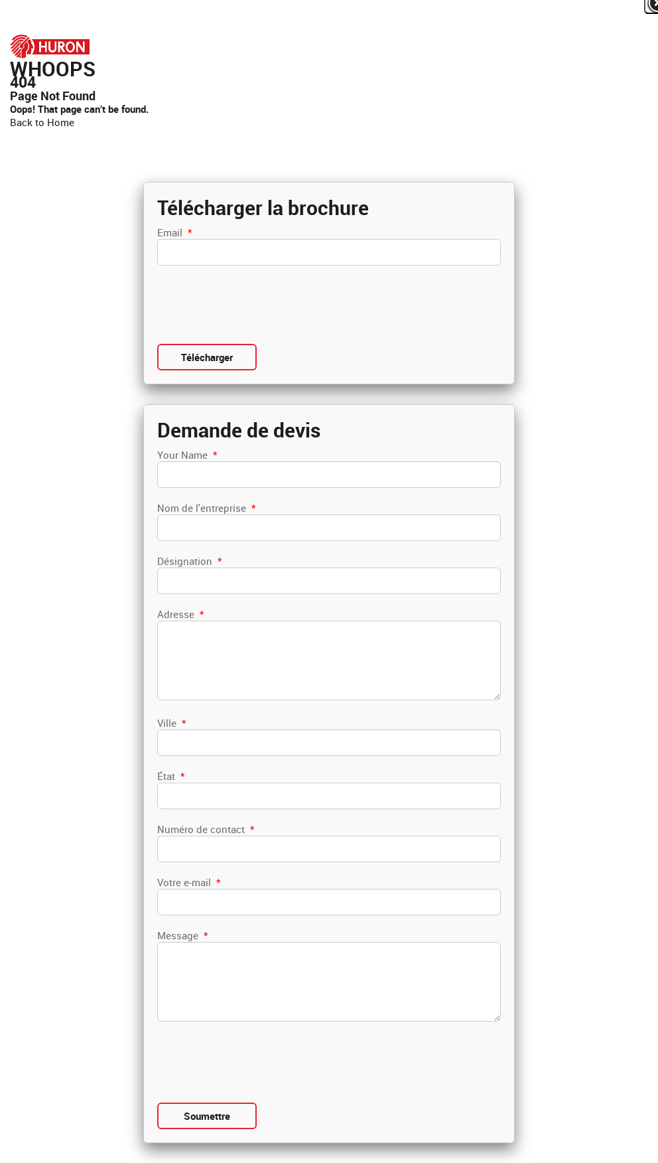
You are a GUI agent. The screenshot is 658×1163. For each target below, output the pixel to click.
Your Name (187, 454)
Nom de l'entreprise (206, 507)
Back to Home (42, 122)
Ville (171, 723)
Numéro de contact (205, 829)
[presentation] (258, 305)
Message (182, 935)
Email (174, 232)
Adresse (180, 614)
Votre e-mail (188, 882)
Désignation (189, 561)
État (170, 776)
